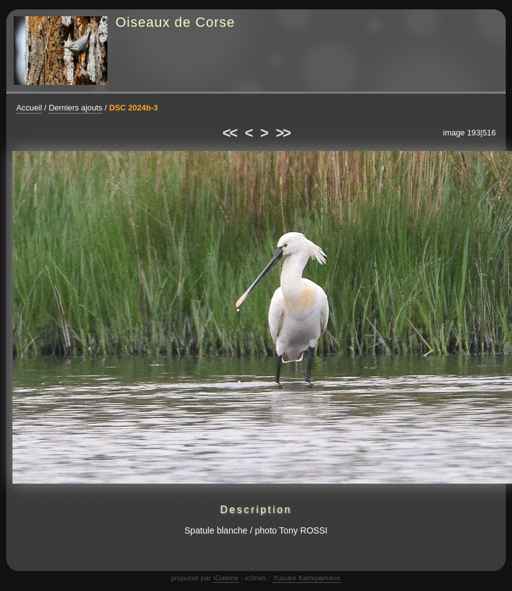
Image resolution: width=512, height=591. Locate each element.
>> (283, 133)
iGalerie (226, 578)
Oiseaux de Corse (175, 22)
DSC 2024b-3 (133, 107)
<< (229, 133)
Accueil (29, 107)
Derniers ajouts (75, 107)
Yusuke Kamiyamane (306, 578)
